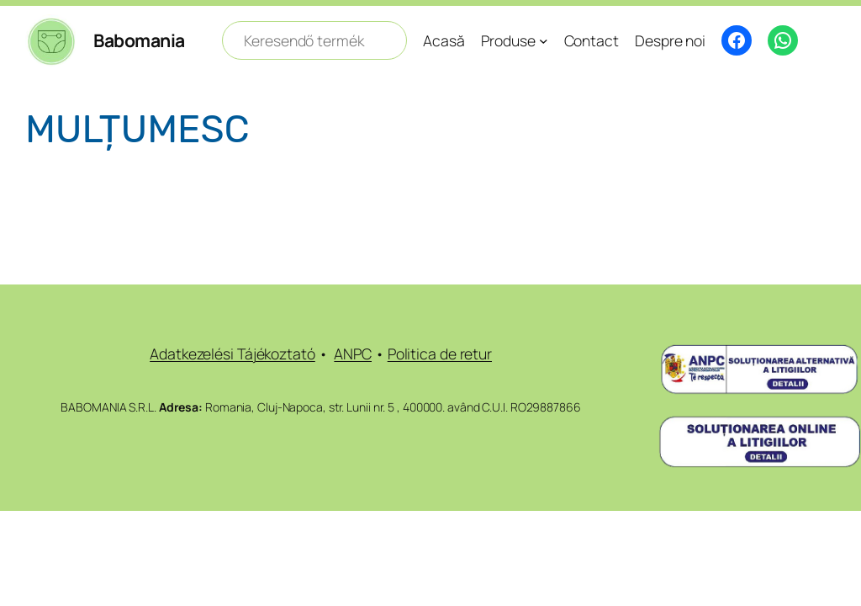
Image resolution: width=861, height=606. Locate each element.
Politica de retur (440, 353)
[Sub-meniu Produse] (543, 40)
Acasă (444, 40)
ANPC (353, 353)
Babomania (139, 40)
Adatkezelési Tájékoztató (232, 353)
